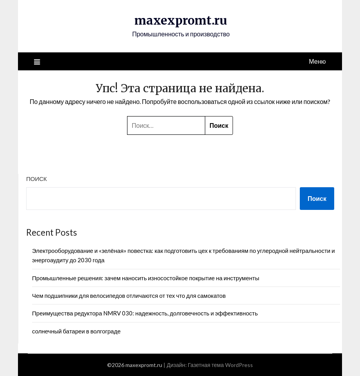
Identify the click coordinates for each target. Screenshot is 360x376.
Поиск (36, 178)
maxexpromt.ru (180, 20)
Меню (317, 61)
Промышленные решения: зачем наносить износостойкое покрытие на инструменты (145, 277)
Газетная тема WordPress (220, 365)
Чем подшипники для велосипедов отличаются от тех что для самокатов (129, 295)
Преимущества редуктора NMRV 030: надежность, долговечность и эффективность (145, 313)
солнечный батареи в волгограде (76, 331)
